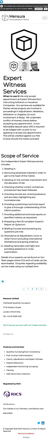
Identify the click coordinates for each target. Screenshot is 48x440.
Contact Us (8, 334)
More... (30, 9)
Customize (39, 8)
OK (46, 8)
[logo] (16, 18)
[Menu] (44, 17)
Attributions (8, 404)
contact (29, 266)
